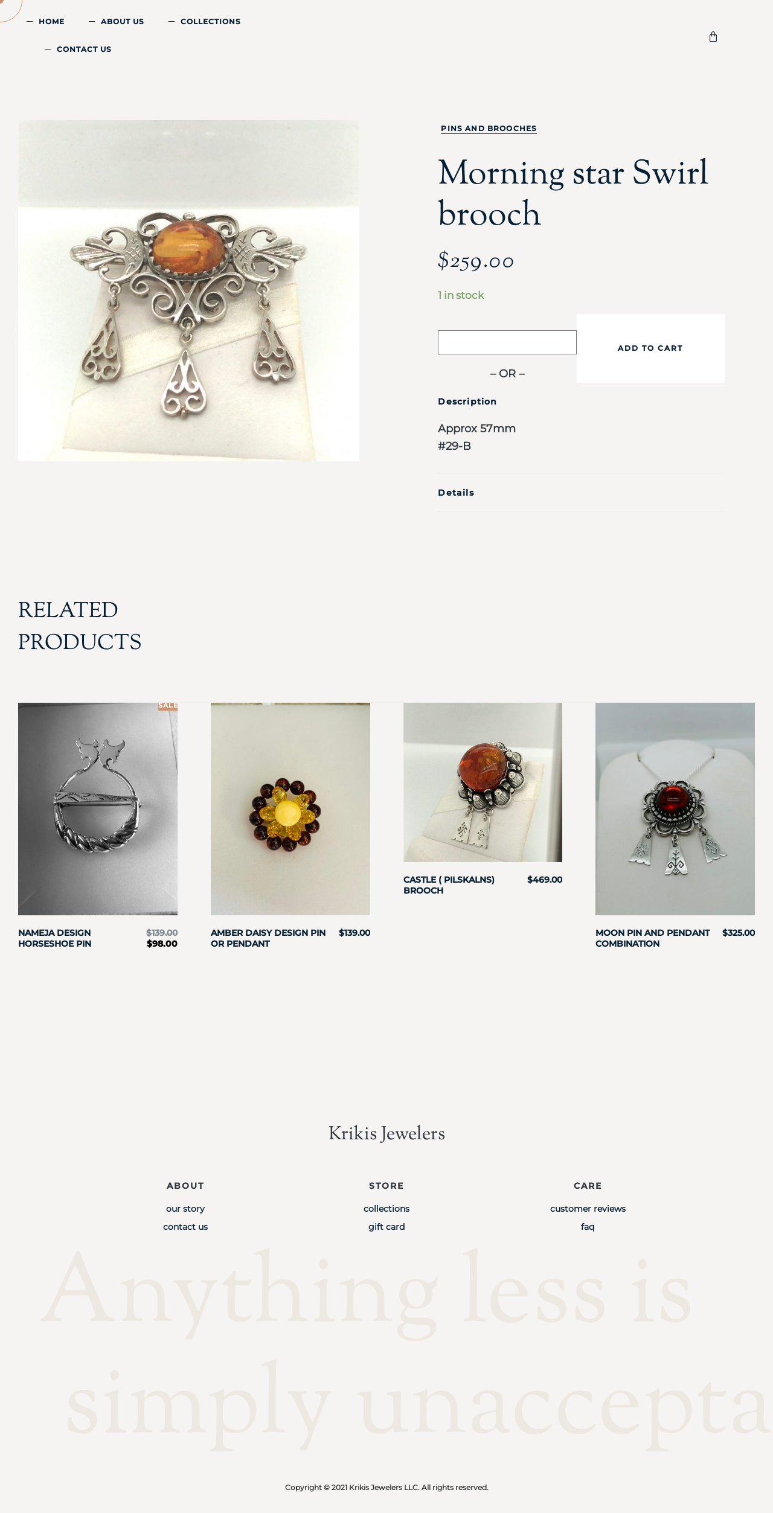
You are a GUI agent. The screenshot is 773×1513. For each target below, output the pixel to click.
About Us (122, 21)
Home (52, 21)
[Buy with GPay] (507, 342)
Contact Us (84, 49)
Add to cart (650, 348)
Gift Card (386, 1226)
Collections (211, 21)
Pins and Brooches (489, 128)
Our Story (185, 1208)
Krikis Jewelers (386, 1134)
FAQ (587, 1226)
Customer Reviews (588, 1208)
